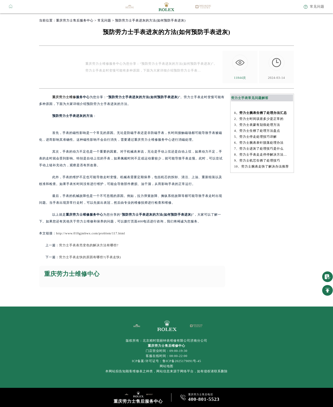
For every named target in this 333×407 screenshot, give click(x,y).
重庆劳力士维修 (64, 97)
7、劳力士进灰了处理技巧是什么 (259, 148)
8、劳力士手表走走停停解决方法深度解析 (262, 154)
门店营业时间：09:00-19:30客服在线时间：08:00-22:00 (166, 353)
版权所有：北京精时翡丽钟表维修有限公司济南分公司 (166, 340)
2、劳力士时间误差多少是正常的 (259, 118)
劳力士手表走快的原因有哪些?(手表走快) (90, 257)
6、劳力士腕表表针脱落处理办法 (259, 142)
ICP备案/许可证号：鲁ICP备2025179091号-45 (166, 361)
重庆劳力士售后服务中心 (74, 20)
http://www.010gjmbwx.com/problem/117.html (90, 233)
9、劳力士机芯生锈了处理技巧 (257, 160)
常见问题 (104, 20)
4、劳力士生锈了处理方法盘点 (257, 130)
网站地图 (166, 366)
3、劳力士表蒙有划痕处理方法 (257, 124)
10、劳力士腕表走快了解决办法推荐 (261, 166)
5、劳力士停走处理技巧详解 (255, 136)
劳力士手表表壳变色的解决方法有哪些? (89, 245)
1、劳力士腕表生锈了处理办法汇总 (260, 113)
